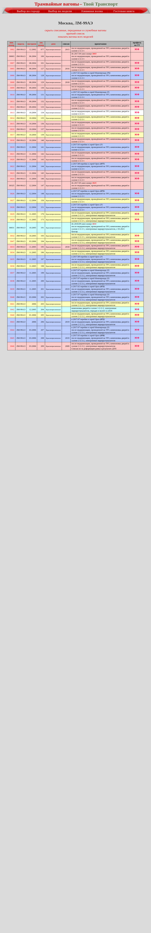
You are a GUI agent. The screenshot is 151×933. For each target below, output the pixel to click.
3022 (12, 166)
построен (31, 44)
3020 (12, 159)
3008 (12, 82)
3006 (12, 75)
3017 (12, 135)
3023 (12, 173)
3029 (12, 214)
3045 (12, 338)
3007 (12, 63)
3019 (12, 147)
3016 (12, 129)
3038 (12, 281)
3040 (12, 315)
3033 (12, 247)
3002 (12, 49)
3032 (12, 236)
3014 (12, 118)
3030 (12, 219)
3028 (12, 207)
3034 (12, 252)
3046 (12, 346)
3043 (12, 322)
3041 (12, 304)
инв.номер (11, 43)
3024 (12, 178)
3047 (12, 241)
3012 (12, 107)
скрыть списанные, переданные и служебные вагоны (75, 30)
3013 (12, 112)
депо (53, 44)
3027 (12, 200)
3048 (12, 297)
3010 (12, 94)
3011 (12, 101)
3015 (12, 123)
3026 (12, 193)
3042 (12, 309)
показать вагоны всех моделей (75, 36)
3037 (12, 273)
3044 (12, 330)
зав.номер (41, 43)
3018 (12, 140)
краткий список (75, 33)
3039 (12, 289)
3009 (12, 88)
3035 (12, 259)
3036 (12, 266)
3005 (12, 68)
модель (20, 44)
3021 (12, 154)
